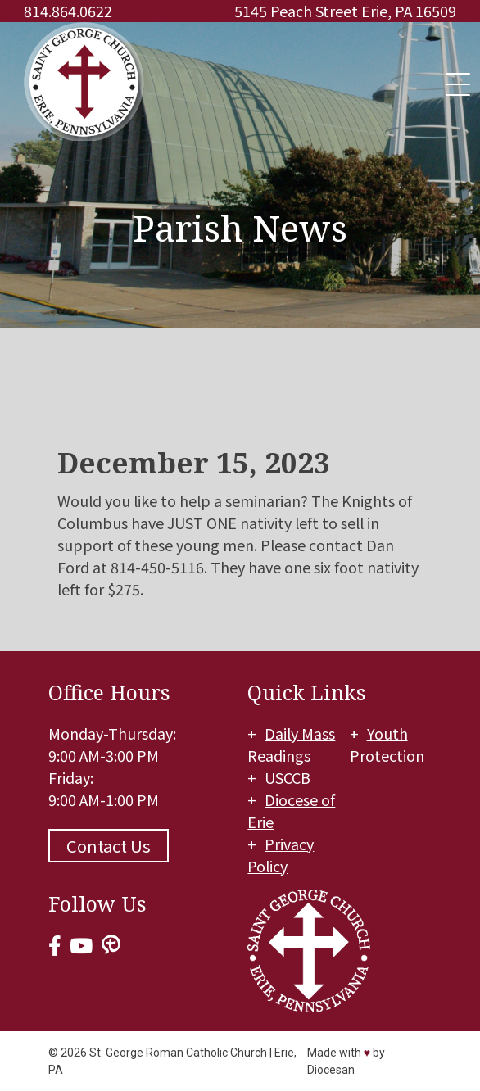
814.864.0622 (68, 10)
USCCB (287, 777)
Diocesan (331, 1069)
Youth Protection (387, 744)
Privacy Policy (280, 854)
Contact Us (108, 846)
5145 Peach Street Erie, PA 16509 (345, 10)
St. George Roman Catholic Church (178, 1052)
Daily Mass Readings (291, 744)
